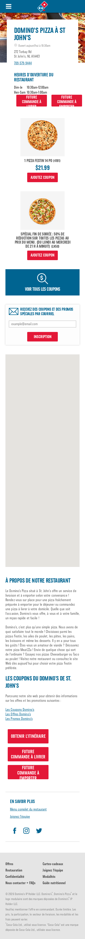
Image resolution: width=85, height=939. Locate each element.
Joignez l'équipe (20, 816)
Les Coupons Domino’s (19, 709)
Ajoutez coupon (42, 177)
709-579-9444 (23, 63)
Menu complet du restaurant (28, 809)
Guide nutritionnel (54, 883)
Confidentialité (14, 876)
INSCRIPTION (42, 336)
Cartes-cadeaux (53, 864)
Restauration (13, 870)
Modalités (49, 876)
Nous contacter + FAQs (20, 883)
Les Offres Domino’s (18, 714)
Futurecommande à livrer (31, 100)
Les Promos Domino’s (19, 718)
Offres (9, 864)
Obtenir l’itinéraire (28, 736)
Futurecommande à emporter (66, 100)
